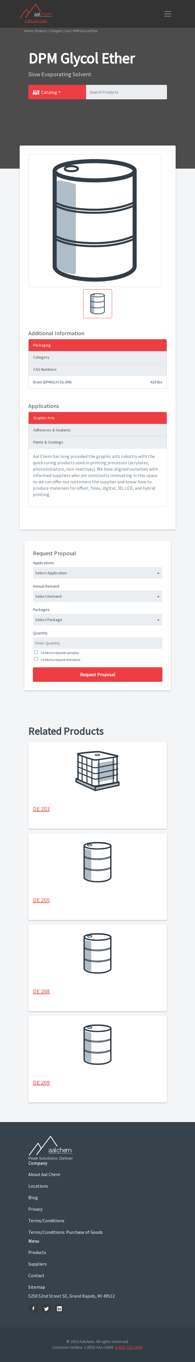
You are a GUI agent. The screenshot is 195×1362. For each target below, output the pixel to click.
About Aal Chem (44, 1174)
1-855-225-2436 (36, 21)
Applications (43, 562)
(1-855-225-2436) (129, 1347)
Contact (36, 1275)
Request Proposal (97, 674)
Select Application (51, 572)
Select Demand (48, 596)
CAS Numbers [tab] (45, 369)
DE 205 (41, 899)
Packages (41, 609)
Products (37, 1252)
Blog (33, 1197)
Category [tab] (41, 357)
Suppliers (37, 1264)
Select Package (48, 619)
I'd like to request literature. (60, 659)
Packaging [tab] (42, 345)
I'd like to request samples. (59, 653)
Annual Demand (46, 586)
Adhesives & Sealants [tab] (52, 430)
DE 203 (41, 808)
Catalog (49, 92)
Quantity (40, 633)
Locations (38, 1186)
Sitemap (36, 1287)
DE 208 (41, 991)
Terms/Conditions (46, 1220)
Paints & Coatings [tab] (48, 442)
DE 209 (41, 1082)
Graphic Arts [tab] (44, 417)
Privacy (35, 1209)
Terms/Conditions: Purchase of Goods (65, 1232)
